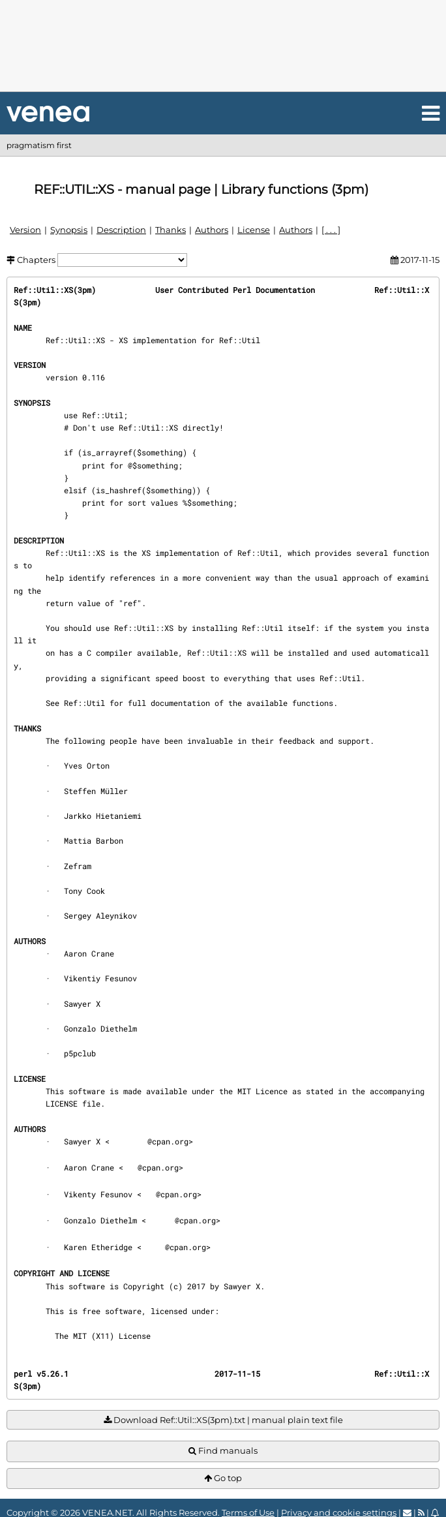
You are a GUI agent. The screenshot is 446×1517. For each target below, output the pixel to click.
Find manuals (223, 1451)
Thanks (170, 229)
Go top (223, 1478)
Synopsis (68, 229)
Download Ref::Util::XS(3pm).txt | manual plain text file (223, 1420)
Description (121, 229)
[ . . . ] (330, 229)
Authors (211, 229)
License (253, 229)
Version (25, 229)
